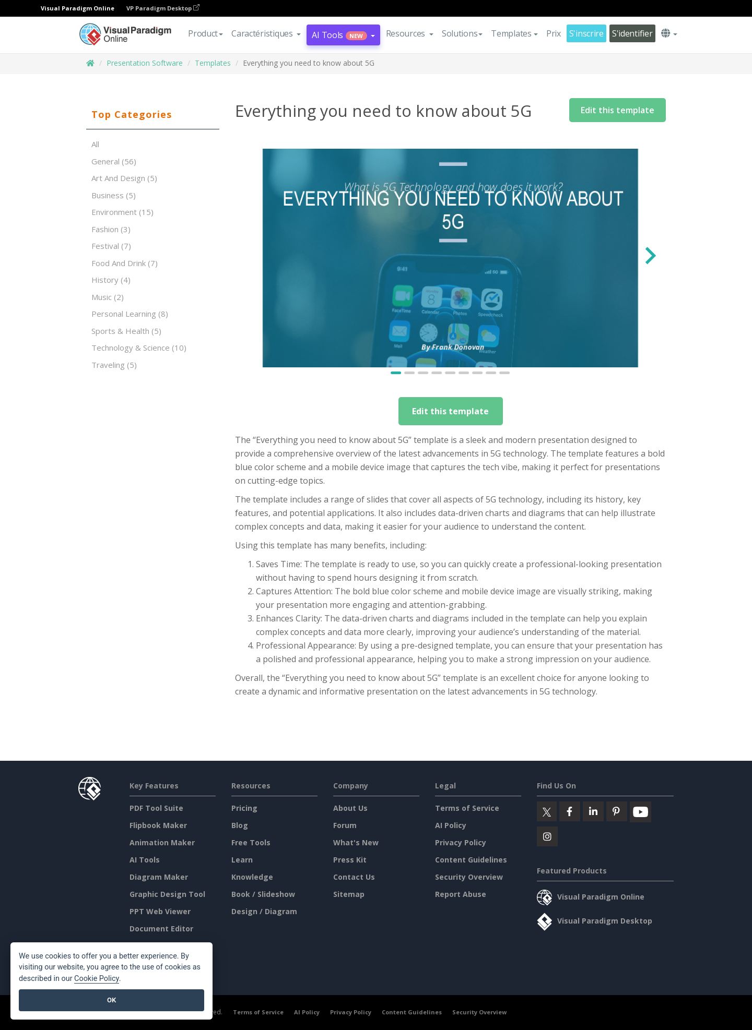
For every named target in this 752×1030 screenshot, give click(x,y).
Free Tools (251, 842)
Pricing (244, 808)
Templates (213, 63)
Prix (553, 33)
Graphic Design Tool (167, 894)
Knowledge (252, 877)
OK (111, 1000)
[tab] (152, 114)
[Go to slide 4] (437, 373)
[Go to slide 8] (491, 373)
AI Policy (450, 825)
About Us (350, 808)
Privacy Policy (460, 842)
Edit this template (617, 110)
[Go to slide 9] (505, 373)
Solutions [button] (462, 33)
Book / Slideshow (263, 894)
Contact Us (354, 877)
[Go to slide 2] (410, 373)
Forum (345, 825)
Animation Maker (162, 842)
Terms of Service (467, 808)
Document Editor (161, 928)
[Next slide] (649, 258)
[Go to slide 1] (396, 373)
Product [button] (205, 33)
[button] (266, 33)
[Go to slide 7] (478, 373)
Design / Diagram (264, 911)
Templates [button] (514, 33)
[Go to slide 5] (450, 373)
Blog (239, 825)
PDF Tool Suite (156, 808)
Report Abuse (460, 894)
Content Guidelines (471, 860)
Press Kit (350, 860)
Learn (242, 860)
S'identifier (632, 33)
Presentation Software (145, 63)
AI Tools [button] (343, 35)
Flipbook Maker (158, 825)
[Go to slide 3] (423, 373)
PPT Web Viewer (160, 911)
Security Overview (469, 877)
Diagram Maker (159, 877)
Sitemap (349, 894)
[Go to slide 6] (464, 373)
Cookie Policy (96, 978)
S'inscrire (586, 33)
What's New (356, 842)
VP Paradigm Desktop (162, 8)
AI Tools (145, 860)
